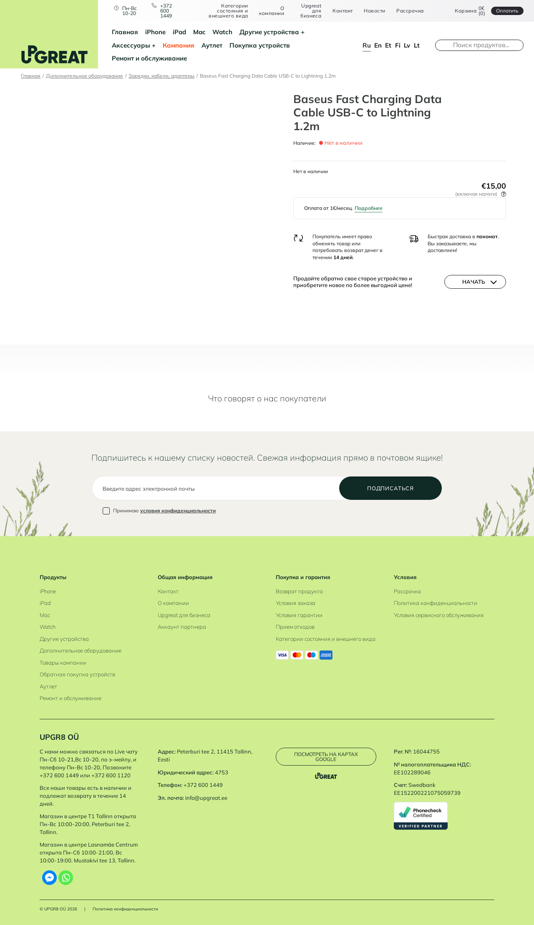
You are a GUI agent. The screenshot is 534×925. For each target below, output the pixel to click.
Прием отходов (295, 626)
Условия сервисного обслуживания (439, 615)
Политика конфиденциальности (435, 603)
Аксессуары (131, 45)
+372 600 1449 (166, 10)
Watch (222, 32)
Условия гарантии (299, 615)
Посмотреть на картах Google (326, 756)
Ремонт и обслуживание (149, 58)
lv (407, 45)
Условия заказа (295, 603)
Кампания (178, 45)
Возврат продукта (299, 591)
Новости (374, 10)
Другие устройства (269, 32)
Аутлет (212, 45)
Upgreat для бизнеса (310, 10)
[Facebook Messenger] (49, 877)
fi (397, 45)
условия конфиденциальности (178, 510)
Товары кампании (63, 662)
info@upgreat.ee (206, 797)
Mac (199, 32)
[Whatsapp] (65, 877)
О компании (271, 10)
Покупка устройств (259, 45)
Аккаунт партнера (182, 626)
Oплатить (507, 11)
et (388, 45)
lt (417, 45)
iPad (179, 32)
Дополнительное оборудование (84, 76)
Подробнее (369, 208)
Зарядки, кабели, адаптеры (161, 76)
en (378, 45)
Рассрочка (409, 10)
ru (367, 45)
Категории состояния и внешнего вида (228, 10)
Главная (125, 32)
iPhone (155, 32)
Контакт (342, 10)
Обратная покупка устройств (77, 674)
